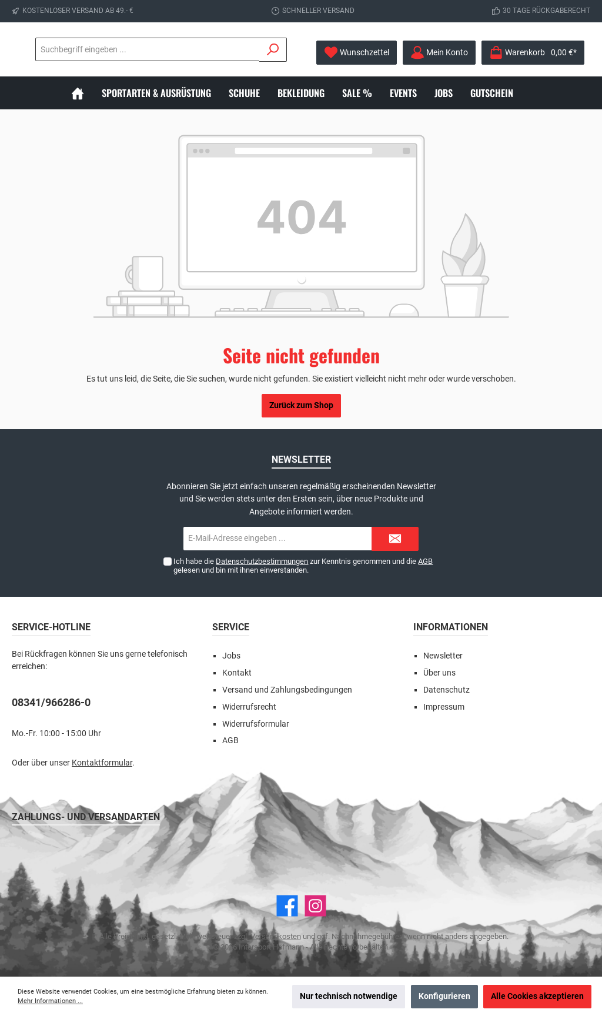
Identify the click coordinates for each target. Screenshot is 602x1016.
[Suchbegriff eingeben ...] (212, 49)
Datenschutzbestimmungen (262, 561)
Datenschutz (446, 690)
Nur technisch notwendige (348, 996)
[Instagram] (315, 906)
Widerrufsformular (255, 724)
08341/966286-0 (51, 702)
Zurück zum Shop (301, 405)
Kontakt (237, 673)
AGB (425, 561)
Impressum (443, 707)
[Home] (86, 92)
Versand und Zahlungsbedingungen (287, 690)
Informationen (450, 627)
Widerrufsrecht (249, 707)
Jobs (231, 656)
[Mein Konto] (439, 53)
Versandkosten (275, 936)
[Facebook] (287, 906)
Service (230, 627)
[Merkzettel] (356, 53)
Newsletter (443, 656)
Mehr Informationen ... (50, 1001)
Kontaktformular (102, 763)
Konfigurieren (444, 996)
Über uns (439, 673)
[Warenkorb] (532, 53)
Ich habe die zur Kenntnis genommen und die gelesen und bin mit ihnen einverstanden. (303, 565)
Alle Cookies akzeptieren (537, 996)
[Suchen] (273, 50)
